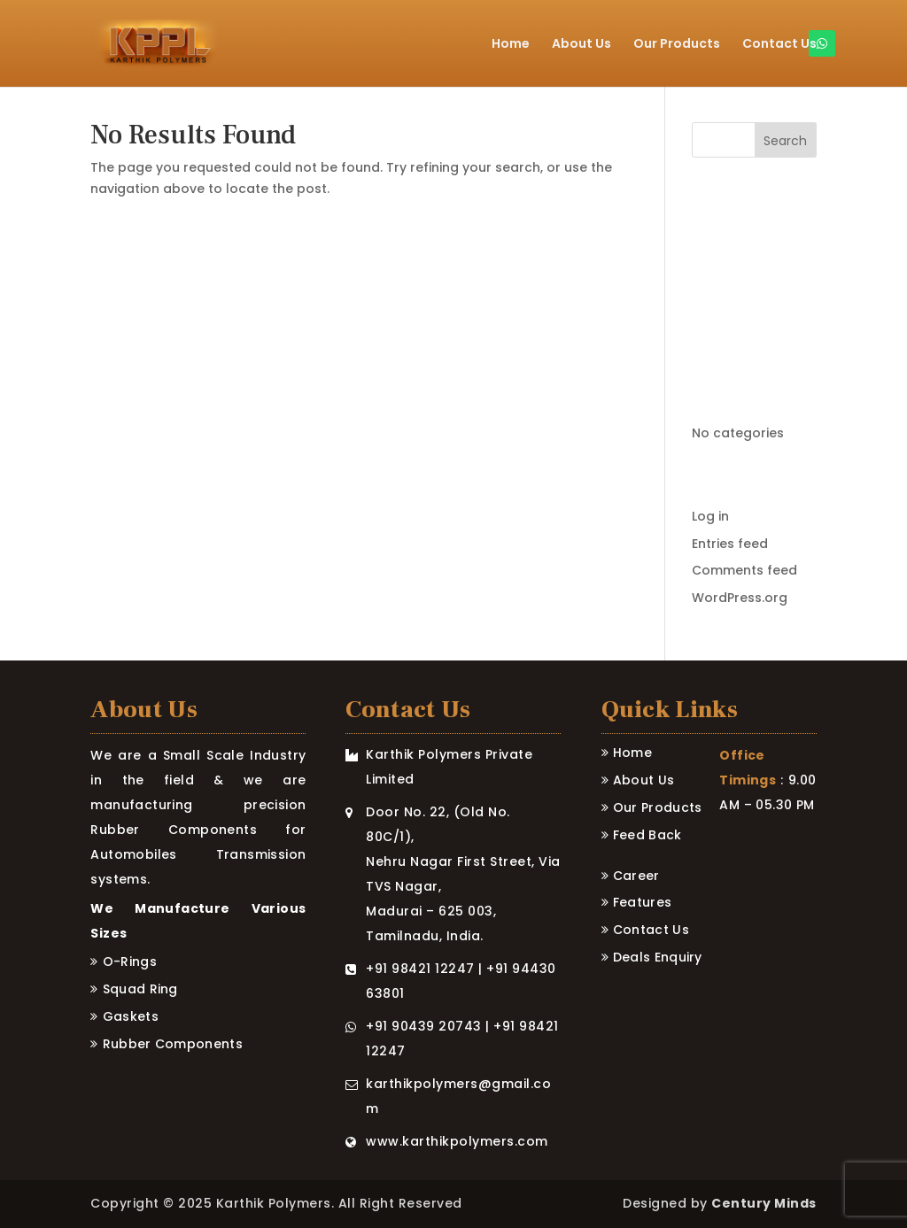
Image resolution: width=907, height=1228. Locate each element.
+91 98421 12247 (420, 968)
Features (642, 902)
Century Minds (764, 1203)
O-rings (130, 961)
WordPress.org (739, 597)
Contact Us (779, 44)
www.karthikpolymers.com (457, 1141)
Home (511, 44)
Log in (710, 516)
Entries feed (730, 543)
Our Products (676, 44)
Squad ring (140, 989)
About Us (581, 44)
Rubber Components (173, 1044)
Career (636, 875)
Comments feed (744, 570)
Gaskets (131, 1016)
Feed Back (647, 835)
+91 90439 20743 (424, 1026)
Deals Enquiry (657, 957)
